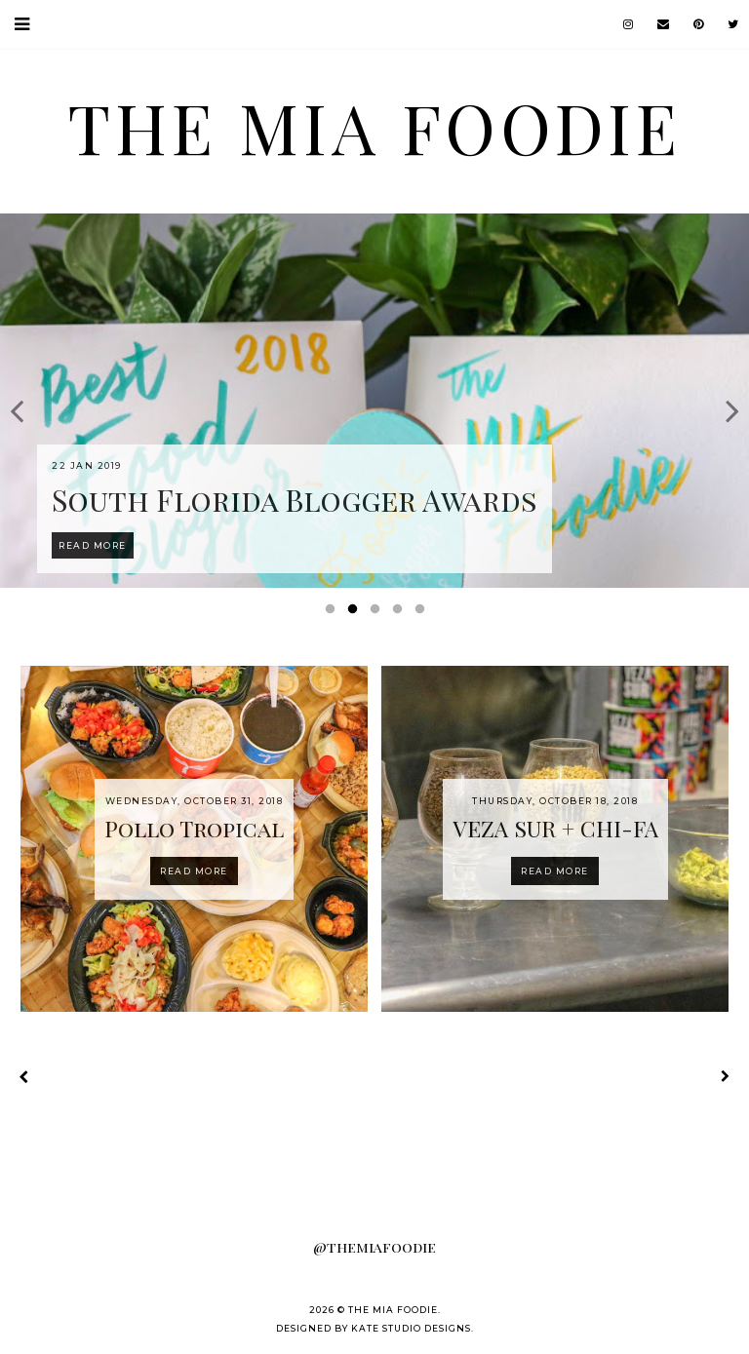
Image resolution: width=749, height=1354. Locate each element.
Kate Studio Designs (411, 1328)
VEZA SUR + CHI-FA (555, 828)
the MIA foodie (374, 127)
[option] (374, 400)
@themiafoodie (374, 1247)
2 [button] (356, 613)
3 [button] (378, 613)
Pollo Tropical (194, 828)
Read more (194, 871)
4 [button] (401, 613)
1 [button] (333, 613)
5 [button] (423, 613)
